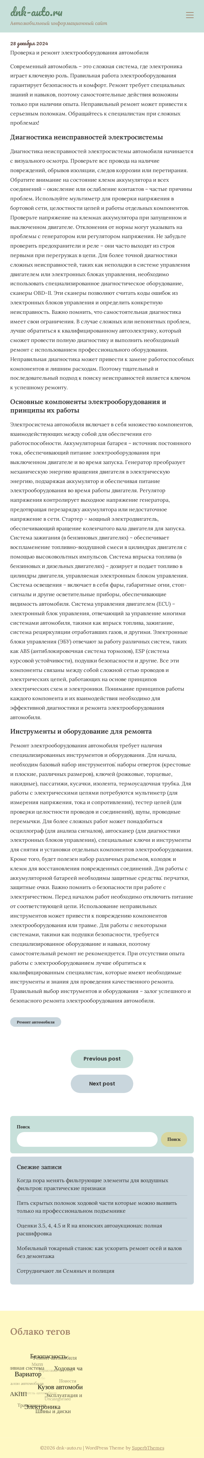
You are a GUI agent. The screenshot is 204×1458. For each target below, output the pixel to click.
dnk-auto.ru (36, 12)
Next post (102, 1083)
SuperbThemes (148, 1448)
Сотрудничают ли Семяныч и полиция (66, 1270)
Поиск (23, 1127)
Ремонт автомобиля (36, 1022)
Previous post (102, 1059)
